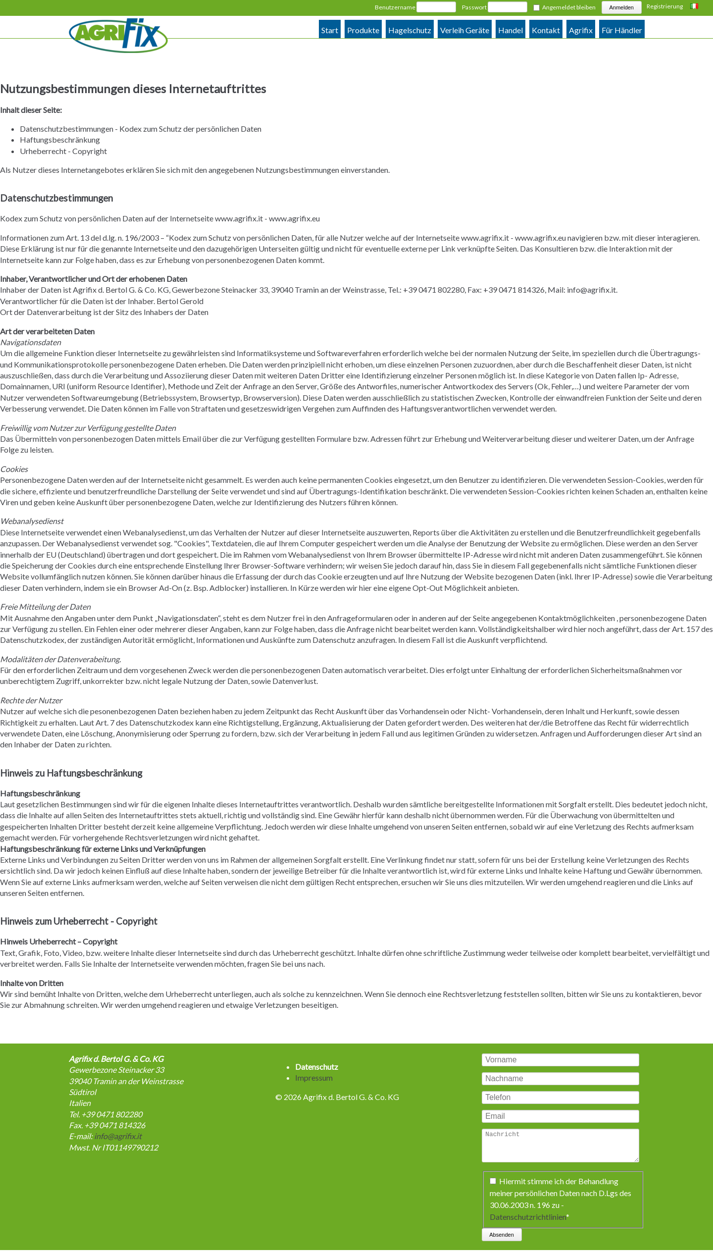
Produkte (363, 30)
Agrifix (581, 30)
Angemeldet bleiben (569, 7)
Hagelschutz (409, 30)
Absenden (501, 1241)
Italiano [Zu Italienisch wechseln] (695, 7)
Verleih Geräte (464, 30)
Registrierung (665, 6)
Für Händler (622, 30)
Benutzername (395, 7)
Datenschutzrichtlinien (528, 1222)
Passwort (474, 7)
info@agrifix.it (591, 289)
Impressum (314, 1077)
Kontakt (546, 30)
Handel (510, 30)
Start (329, 30)
